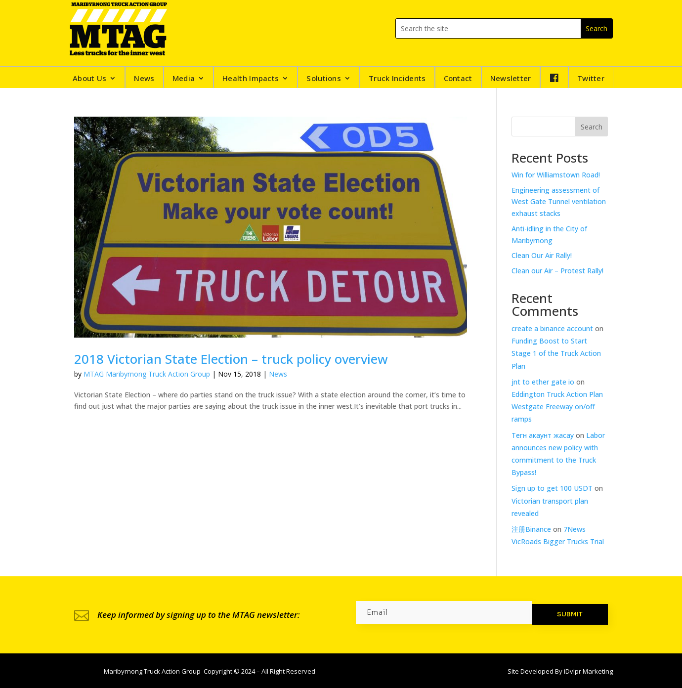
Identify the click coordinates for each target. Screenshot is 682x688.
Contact (458, 79)
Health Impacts (250, 79)
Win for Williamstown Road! (556, 174)
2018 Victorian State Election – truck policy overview (231, 359)
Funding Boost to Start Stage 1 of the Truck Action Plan (556, 353)
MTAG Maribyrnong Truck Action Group (147, 374)
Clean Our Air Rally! (542, 255)
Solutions (323, 79)
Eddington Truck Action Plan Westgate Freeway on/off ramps (557, 406)
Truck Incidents (397, 79)
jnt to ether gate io (543, 382)
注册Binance (531, 529)
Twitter (590, 79)
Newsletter (510, 79)
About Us (89, 79)
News (144, 79)
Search (591, 126)
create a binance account (552, 328)
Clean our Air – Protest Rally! (557, 270)
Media (183, 79)
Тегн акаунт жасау (543, 435)
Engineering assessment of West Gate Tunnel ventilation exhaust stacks (559, 201)
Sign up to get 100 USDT (552, 488)
